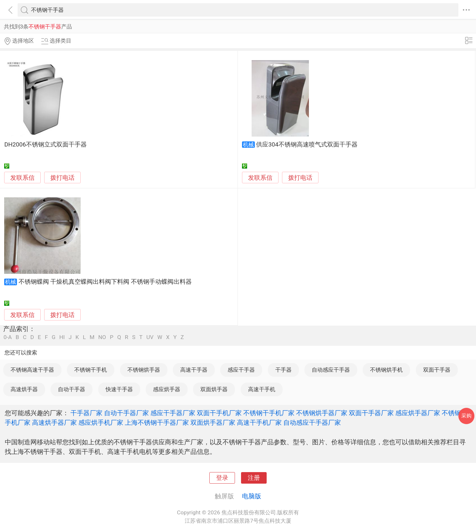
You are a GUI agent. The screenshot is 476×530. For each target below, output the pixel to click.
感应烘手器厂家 (417, 413)
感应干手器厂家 (172, 413)
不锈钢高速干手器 (32, 370)
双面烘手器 (214, 389)
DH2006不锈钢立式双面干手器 (45, 144)
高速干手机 (261, 389)
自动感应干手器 (331, 370)
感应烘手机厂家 (100, 422)
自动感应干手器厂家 (312, 422)
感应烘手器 (166, 389)
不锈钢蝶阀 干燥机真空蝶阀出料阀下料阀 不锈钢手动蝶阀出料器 (105, 281)
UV (149, 337)
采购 (466, 416)
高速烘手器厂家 (54, 422)
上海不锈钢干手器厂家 (157, 422)
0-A (8, 337)
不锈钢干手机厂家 (268, 413)
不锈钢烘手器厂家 (321, 413)
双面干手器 (436, 370)
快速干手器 (119, 389)
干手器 (283, 370)
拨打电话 (62, 177)
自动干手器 (71, 389)
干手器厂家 (86, 413)
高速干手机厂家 (259, 422)
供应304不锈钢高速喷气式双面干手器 (307, 144)
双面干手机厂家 (219, 413)
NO (102, 337)
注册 (254, 477)
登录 (222, 477)
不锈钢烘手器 (143, 370)
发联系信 (22, 177)
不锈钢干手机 (90, 370)
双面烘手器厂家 (212, 422)
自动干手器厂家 (126, 413)
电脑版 (251, 496)
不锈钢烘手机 (386, 370)
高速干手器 (193, 370)
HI (62, 337)
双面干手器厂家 (371, 413)
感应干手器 (241, 370)
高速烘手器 (24, 389)
